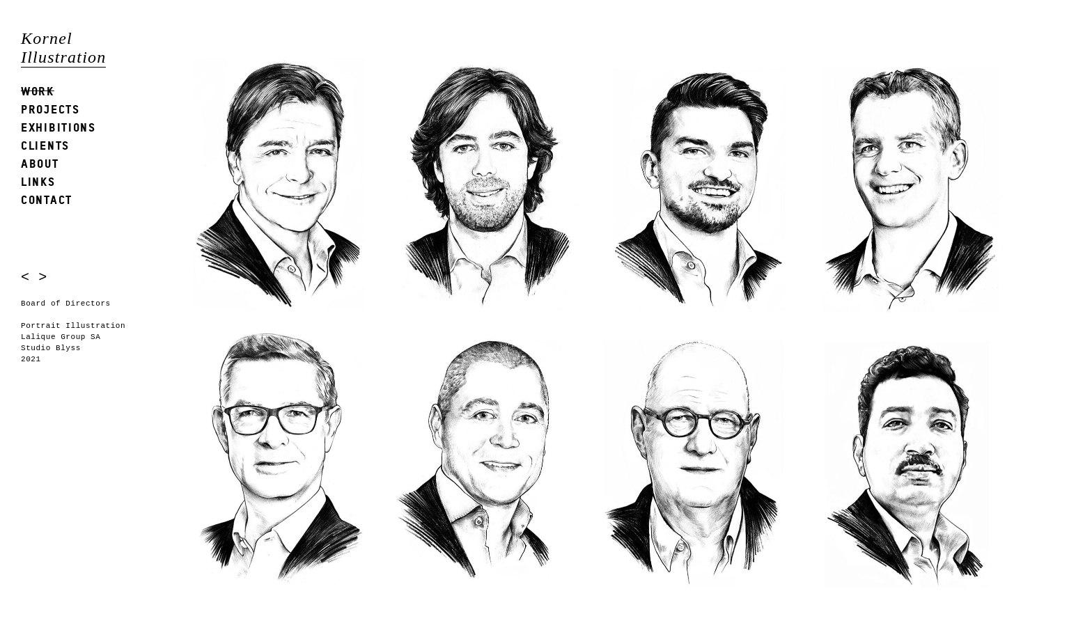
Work (37, 91)
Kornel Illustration (63, 47)
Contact (46, 199)
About (40, 163)
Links (38, 181)
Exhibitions (58, 127)
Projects (50, 109)
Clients (45, 145)
